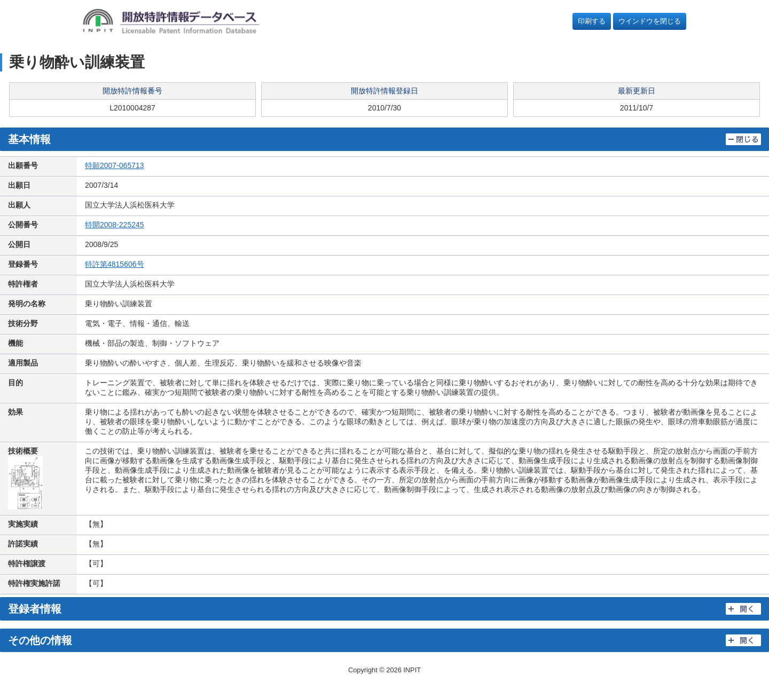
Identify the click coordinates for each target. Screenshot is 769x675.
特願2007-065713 (114, 165)
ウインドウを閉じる (649, 21)
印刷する (592, 21)
